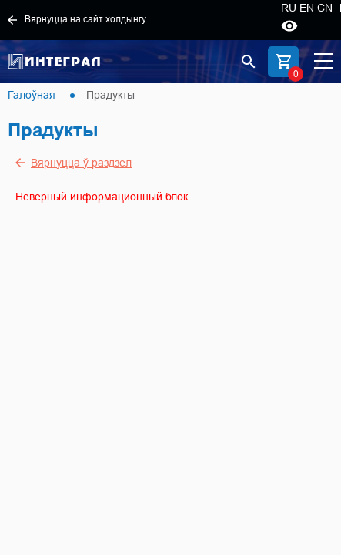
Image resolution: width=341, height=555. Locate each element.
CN (325, 8)
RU (288, 8)
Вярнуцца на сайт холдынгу (77, 19)
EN (306, 8)
